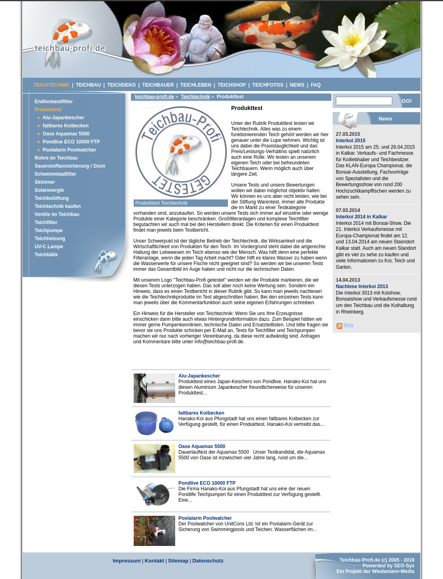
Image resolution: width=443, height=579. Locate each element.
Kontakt (154, 561)
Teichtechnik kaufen (58, 206)
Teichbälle (46, 254)
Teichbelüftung (52, 198)
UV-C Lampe (49, 246)
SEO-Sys (404, 566)
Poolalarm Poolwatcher (205, 518)
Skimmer (45, 182)
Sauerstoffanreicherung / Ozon (70, 166)
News (297, 85)
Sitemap (178, 561)
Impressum (127, 561)
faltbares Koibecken (201, 413)
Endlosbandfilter (54, 101)
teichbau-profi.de (154, 97)
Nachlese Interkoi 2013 (362, 286)
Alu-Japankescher (199, 376)
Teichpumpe (49, 230)
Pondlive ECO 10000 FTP (207, 483)
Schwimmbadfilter (55, 174)
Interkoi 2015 (350, 140)
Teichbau (88, 85)
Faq (316, 85)
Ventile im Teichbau (57, 214)
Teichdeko (121, 85)
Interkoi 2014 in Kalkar (361, 217)
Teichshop (232, 85)
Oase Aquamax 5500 (201, 446)
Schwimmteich (70, 42)
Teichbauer (158, 85)
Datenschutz (208, 561)
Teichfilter (46, 222)
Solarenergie (49, 190)
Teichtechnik (195, 97)
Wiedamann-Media (393, 571)
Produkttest (48, 109)
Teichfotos (268, 85)
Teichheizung (50, 238)
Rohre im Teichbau (56, 158)
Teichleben (195, 85)
